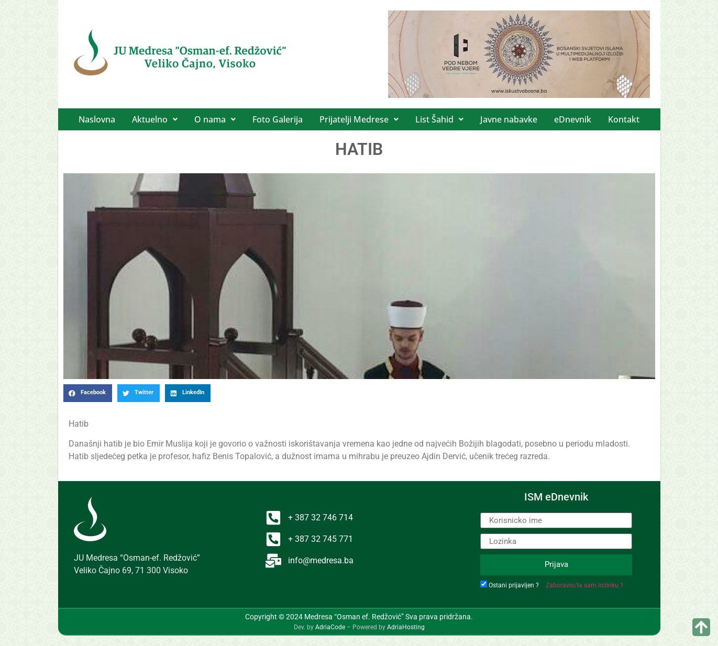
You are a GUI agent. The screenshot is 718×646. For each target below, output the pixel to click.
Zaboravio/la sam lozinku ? (584, 585)
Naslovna (97, 119)
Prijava (556, 564)
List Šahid (439, 119)
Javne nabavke (508, 119)
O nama (215, 119)
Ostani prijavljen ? (514, 585)
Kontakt (623, 119)
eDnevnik (572, 119)
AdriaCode (330, 627)
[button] (155, 119)
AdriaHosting (406, 627)
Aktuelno (155, 119)
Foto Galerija (277, 119)
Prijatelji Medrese (359, 119)
